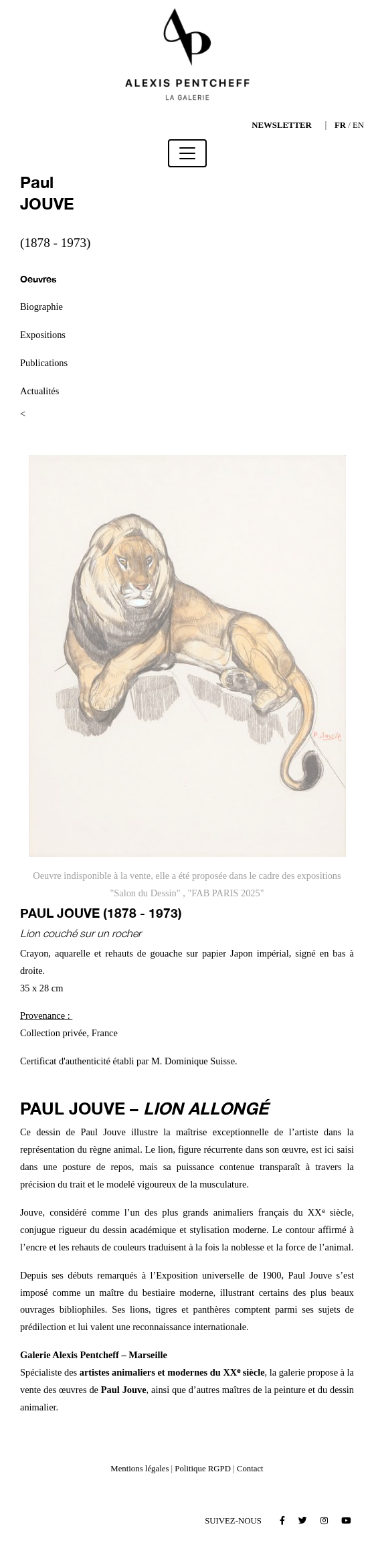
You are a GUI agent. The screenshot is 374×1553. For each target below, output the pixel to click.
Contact (250, 1468)
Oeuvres (38, 278)
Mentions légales (139, 1468)
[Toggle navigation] (187, 153)
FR (340, 125)
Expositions (43, 334)
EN (358, 125)
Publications (44, 362)
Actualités (39, 391)
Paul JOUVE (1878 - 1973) (101, 912)
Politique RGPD (203, 1468)
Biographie (41, 306)
